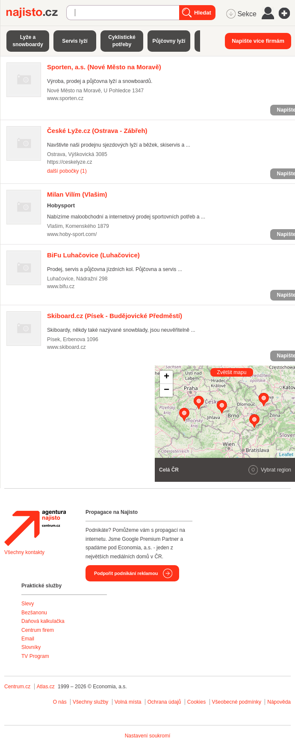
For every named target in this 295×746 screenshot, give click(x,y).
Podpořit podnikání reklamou (126, 573)
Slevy (27, 604)
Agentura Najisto (35, 528)
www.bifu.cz (60, 286)
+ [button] (166, 377)
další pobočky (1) (67, 171)
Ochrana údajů (164, 702)
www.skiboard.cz (66, 347)
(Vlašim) (77, 194)
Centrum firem (37, 630)
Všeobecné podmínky (236, 702)
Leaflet (286, 454)
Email (27, 639)
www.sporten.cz (65, 98)
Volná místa (128, 702)
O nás (60, 702)
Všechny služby (91, 702)
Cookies (196, 702)
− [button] (166, 390)
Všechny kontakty (24, 552)
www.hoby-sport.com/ (72, 234)
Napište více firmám (258, 41)
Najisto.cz (36, 12)
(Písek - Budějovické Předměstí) (114, 315)
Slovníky (31, 647)
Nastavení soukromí (148, 736)
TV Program (35, 656)
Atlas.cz (46, 687)
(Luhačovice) (93, 255)
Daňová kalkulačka (43, 621)
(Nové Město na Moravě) (104, 67)
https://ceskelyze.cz (69, 162)
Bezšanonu (34, 613)
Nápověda (279, 702)
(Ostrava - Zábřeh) (97, 130)
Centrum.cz (17, 687)
